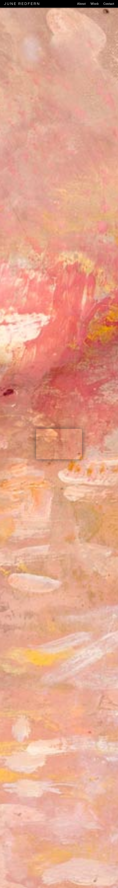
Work (94, 3)
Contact (108, 3)
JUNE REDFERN (22, 4)
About (81, 3)
